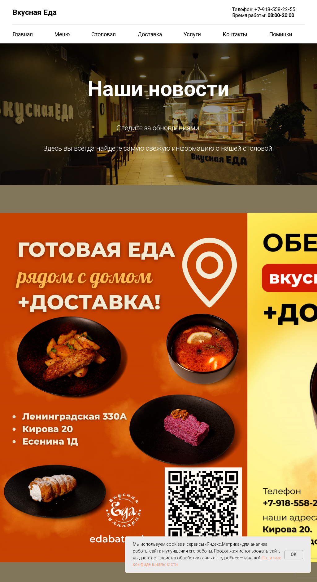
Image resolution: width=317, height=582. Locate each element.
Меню (62, 34)
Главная (22, 34)
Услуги (192, 34)
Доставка (149, 34)
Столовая (103, 34)
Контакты (235, 34)
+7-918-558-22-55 (274, 9)
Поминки (280, 34)
